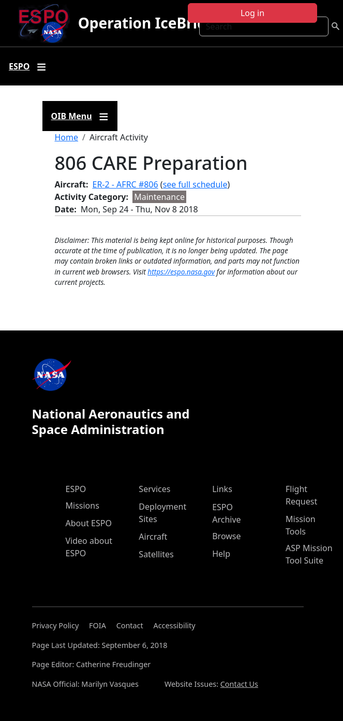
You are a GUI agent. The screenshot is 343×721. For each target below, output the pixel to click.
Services (154, 489)
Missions (82, 505)
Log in (252, 13)
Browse (226, 536)
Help (221, 553)
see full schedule (195, 184)
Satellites (156, 554)
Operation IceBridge (151, 23)
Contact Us (239, 684)
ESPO (76, 489)
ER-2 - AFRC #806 (125, 184)
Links (222, 489)
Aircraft (153, 536)
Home (67, 137)
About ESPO (89, 523)
